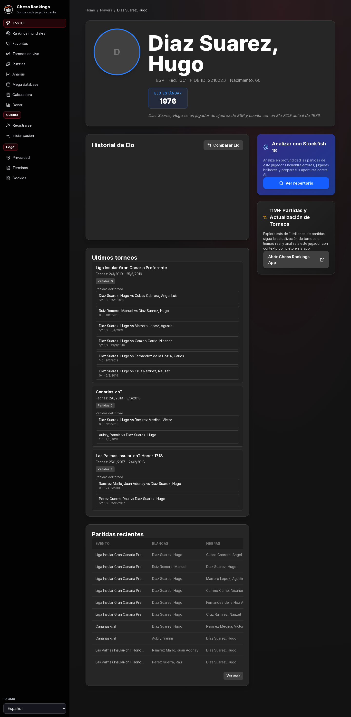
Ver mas (233, 676)
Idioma (9, 699)
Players (106, 10)
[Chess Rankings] (34, 9)
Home (90, 10)
